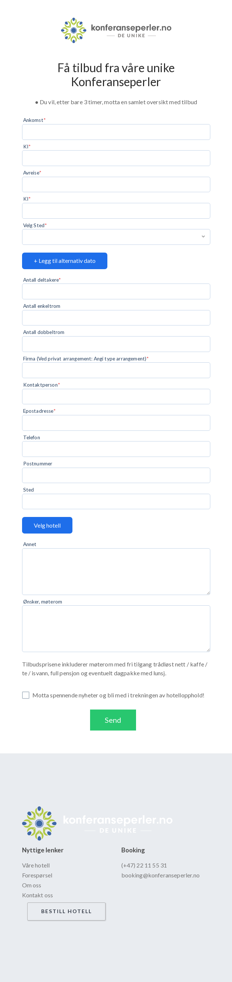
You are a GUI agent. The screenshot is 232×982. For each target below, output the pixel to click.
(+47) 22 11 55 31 (144, 865)
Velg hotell (47, 525)
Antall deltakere (41, 280)
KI (25, 146)
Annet (30, 544)
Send (113, 719)
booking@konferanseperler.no (160, 875)
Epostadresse (38, 411)
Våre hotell (36, 865)
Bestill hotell (66, 911)
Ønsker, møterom (42, 602)
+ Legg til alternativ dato (65, 260)
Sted (28, 490)
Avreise (31, 173)
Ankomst (33, 120)
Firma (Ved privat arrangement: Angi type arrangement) (84, 359)
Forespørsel (37, 875)
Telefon (31, 437)
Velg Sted (33, 225)
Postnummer (38, 464)
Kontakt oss (37, 894)
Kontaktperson (40, 385)
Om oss (32, 884)
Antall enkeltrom (42, 306)
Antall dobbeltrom (44, 332)
